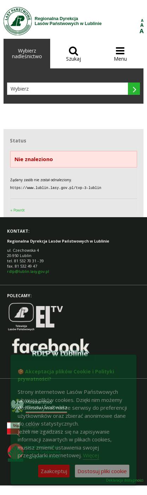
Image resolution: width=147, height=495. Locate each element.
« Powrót (17, 209)
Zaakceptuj (54, 471)
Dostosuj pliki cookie (102, 471)
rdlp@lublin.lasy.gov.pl (28, 271)
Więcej (91, 455)
